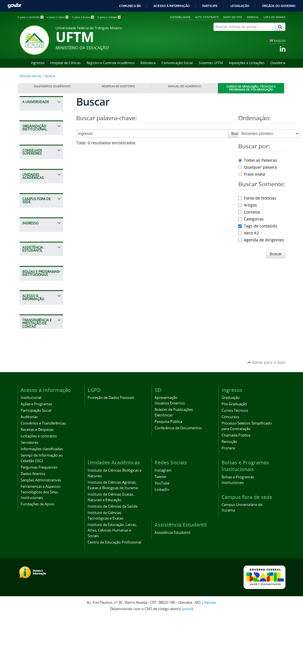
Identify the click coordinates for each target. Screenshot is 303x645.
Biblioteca (148, 62)
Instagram (163, 498)
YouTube (162, 511)
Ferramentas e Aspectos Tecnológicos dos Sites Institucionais (41, 520)
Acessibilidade (180, 17)
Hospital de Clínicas (65, 62)
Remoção (229, 470)
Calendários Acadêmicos (52, 86)
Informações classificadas (42, 477)
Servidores (29, 471)
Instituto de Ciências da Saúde (113, 534)
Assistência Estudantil (172, 561)
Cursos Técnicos (235, 439)
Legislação (239, 6)
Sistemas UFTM (211, 62)
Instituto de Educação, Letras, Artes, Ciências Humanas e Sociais (112, 559)
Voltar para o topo (266, 390)
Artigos (247, 205)
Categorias (251, 219)
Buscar (237, 133)
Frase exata (251, 174)
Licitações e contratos (39, 464)
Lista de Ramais (274, 17)
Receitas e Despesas (37, 458)
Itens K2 (248, 233)
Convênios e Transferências (43, 451)
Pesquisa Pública (168, 450)
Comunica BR (130, 6)
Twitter (160, 505)
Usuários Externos (170, 431)
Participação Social (36, 439)
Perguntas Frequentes (39, 495)
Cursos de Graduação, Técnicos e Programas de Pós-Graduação (251, 88)
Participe (210, 6)
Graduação (231, 426)
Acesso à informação (171, 6)
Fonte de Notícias (257, 198)
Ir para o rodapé (109, 17)
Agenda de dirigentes (261, 240)
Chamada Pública (236, 463)
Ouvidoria (277, 62)
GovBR (14, 5)
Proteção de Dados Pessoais (111, 426)
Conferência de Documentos (178, 456)
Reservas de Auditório (118, 86)
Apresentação (166, 426)
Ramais (210, 631)
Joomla (187, 637)
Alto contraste (207, 17)
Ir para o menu (58, 17)
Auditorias (29, 445)
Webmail (253, 17)
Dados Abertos (33, 502)
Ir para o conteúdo (31, 17)
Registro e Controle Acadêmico (110, 62)
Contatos (249, 212)
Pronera (228, 476)
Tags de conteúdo (257, 226)
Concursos (230, 445)
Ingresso (37, 62)
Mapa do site (232, 17)
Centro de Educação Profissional (114, 570)
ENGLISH (279, 41)
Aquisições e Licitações (246, 62)
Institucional (31, 426)
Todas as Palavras (257, 160)
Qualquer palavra (257, 167)
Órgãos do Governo (278, 6)
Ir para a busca (83, 17)
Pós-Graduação (234, 432)
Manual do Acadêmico (184, 86)
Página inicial (31, 76)
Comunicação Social (177, 62)
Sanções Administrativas (41, 508)
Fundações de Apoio (37, 532)
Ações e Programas (36, 432)
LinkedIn (162, 518)
